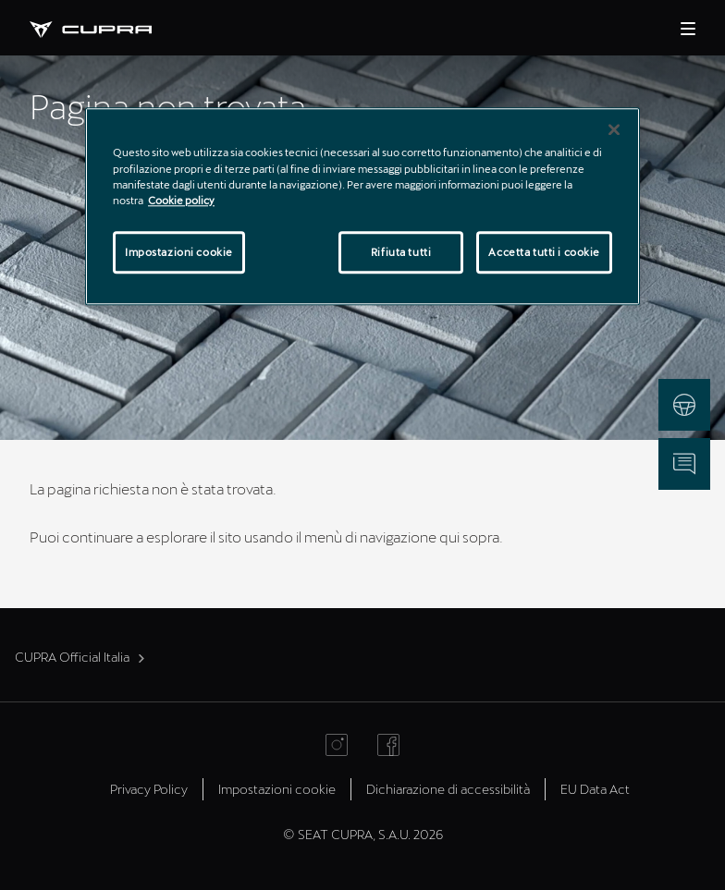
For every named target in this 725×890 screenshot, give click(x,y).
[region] (362, 206)
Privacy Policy (149, 789)
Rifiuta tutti (401, 252)
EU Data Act (595, 789)
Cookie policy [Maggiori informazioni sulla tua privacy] (181, 200)
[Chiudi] (614, 130)
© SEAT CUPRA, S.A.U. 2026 (363, 834)
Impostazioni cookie (277, 789)
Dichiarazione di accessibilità (448, 789)
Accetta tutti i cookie (544, 252)
